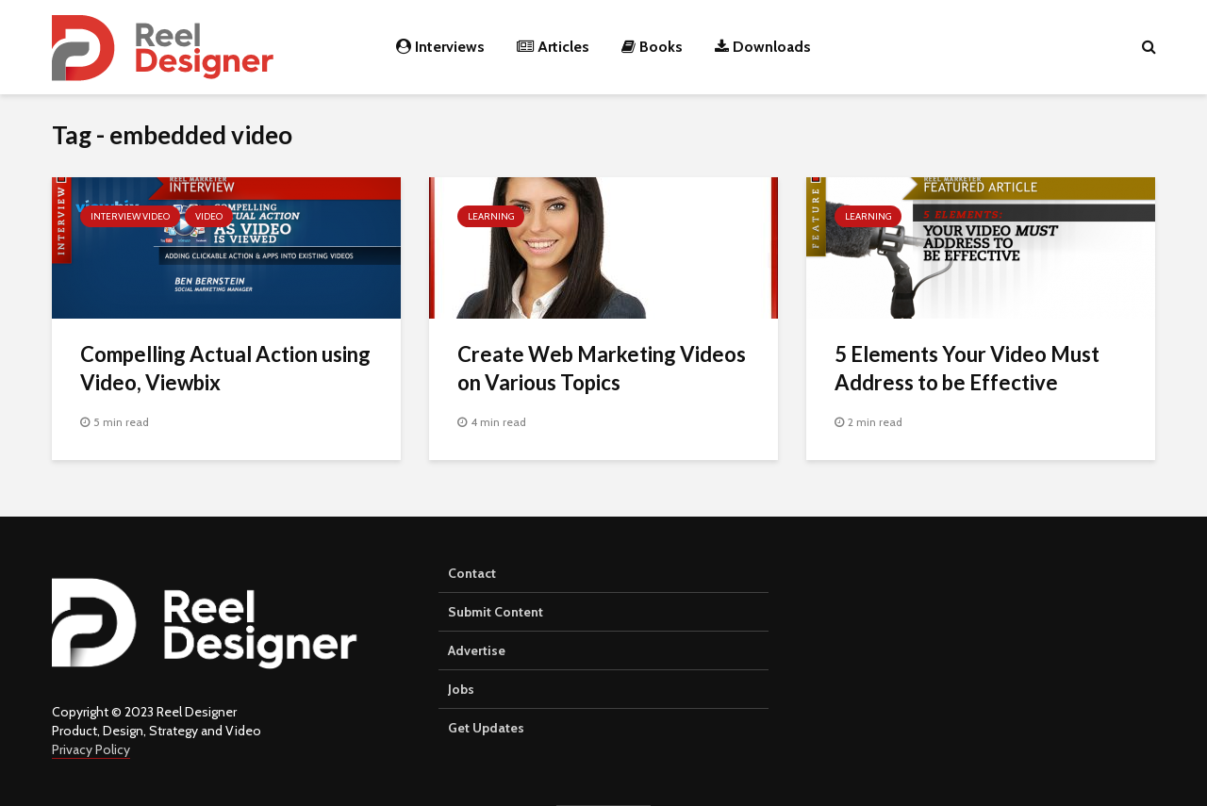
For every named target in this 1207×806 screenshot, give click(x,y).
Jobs (461, 689)
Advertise (476, 650)
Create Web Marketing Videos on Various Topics (601, 368)
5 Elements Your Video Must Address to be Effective (967, 368)
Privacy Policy (91, 749)
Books (652, 47)
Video (209, 216)
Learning (491, 216)
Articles (553, 47)
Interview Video (130, 216)
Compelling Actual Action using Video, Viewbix (225, 368)
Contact (472, 573)
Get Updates (486, 727)
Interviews (440, 47)
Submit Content (495, 611)
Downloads (763, 47)
